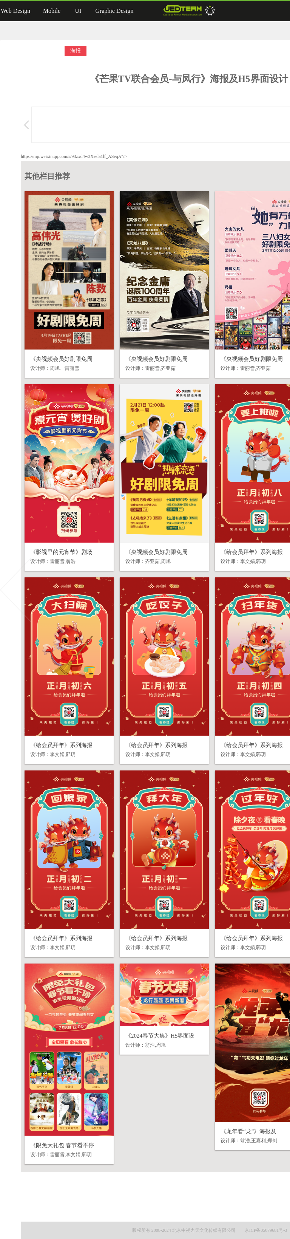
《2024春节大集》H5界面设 (159, 1036)
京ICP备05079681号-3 (266, 1230)
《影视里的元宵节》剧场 (61, 552)
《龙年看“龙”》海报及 (248, 1131)
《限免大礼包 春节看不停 (62, 1145)
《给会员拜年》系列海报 (252, 552)
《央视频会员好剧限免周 (61, 359)
